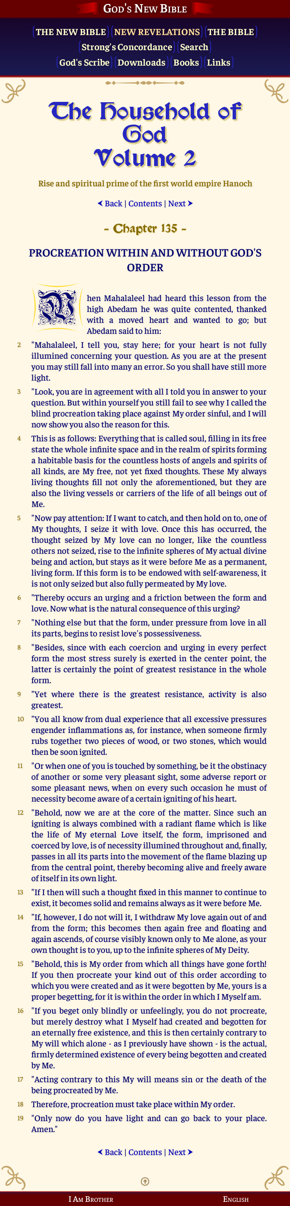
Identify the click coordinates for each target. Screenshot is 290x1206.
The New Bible (71, 31)
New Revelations (157, 31)
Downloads (141, 62)
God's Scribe (84, 62)
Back (109, 202)
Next (180, 202)
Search (194, 46)
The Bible (231, 31)
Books (186, 62)
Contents (145, 202)
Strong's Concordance (127, 46)
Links (218, 62)
